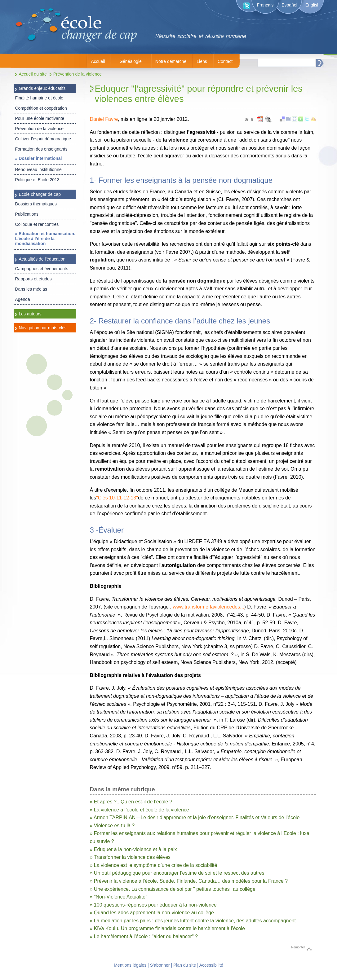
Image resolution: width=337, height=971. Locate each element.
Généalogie (130, 61)
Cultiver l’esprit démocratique (43, 138)
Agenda (22, 299)
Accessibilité (211, 965)
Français (265, 4)
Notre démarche (170, 61)
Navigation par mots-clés (43, 327)
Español (289, 4)
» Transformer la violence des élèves (130, 857)
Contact (225, 61)
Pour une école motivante (39, 118)
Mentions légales (130, 965)
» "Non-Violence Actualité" (118, 896)
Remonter (298, 947)
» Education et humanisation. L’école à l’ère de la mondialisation (45, 238)
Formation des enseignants (41, 149)
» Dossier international (38, 158)
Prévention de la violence (77, 74)
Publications (27, 214)
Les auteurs (30, 313)
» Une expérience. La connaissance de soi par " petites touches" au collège (172, 889)
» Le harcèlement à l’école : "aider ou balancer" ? (144, 936)
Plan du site (184, 965)
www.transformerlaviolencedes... (208, 606)
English (312, 4)
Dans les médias (31, 289)
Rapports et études (33, 278)
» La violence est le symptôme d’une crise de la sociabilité (153, 865)
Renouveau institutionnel (39, 169)
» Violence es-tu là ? (112, 825)
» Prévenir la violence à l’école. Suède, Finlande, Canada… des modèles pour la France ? (189, 881)
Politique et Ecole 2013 (37, 179)
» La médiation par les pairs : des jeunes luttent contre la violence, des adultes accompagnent (193, 920)
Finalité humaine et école (39, 97)
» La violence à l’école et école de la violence (139, 809)
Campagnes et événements (41, 268)
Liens (202, 61)
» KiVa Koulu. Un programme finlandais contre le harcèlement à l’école (167, 928)
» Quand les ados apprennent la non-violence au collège (152, 912)
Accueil (98, 61)
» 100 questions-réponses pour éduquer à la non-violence (153, 904)
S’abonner (160, 965)
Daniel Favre (104, 119)
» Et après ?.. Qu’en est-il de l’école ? (131, 801)
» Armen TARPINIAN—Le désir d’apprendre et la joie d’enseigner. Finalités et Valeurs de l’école (195, 817)
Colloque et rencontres (37, 224)
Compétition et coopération (41, 108)
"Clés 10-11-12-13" (117, 497)
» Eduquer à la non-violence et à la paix (133, 849)
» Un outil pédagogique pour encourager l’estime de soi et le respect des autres (177, 873)
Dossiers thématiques (36, 203)
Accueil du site (33, 74)
